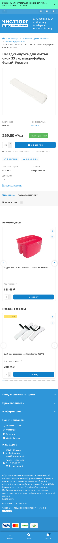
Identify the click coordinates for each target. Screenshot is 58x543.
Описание (8, 195)
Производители (29, 403)
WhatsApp (39, 22)
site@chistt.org (41, 28)
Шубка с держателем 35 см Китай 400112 (24, 353)
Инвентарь (13, 38)
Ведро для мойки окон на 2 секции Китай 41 (26, 267)
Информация (29, 411)
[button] (3, 263)
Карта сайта (8, 498)
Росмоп (35, 125)
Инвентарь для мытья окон (35, 38)
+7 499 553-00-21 (42, 18)
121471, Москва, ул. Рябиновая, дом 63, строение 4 (15, 453)
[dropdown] (4, 11)
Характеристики (28, 195)
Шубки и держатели (15, 41)
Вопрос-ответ (12, 202)
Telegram (38, 25)
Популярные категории (29, 394)
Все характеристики (11, 185)
